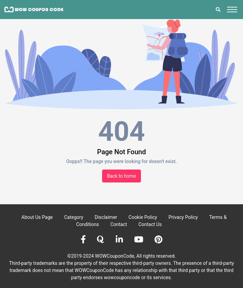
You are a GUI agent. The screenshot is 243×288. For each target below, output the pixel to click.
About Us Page (37, 217)
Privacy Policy (183, 217)
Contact (118, 224)
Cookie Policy (143, 217)
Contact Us (150, 224)
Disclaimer (106, 217)
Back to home (121, 176)
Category (73, 217)
